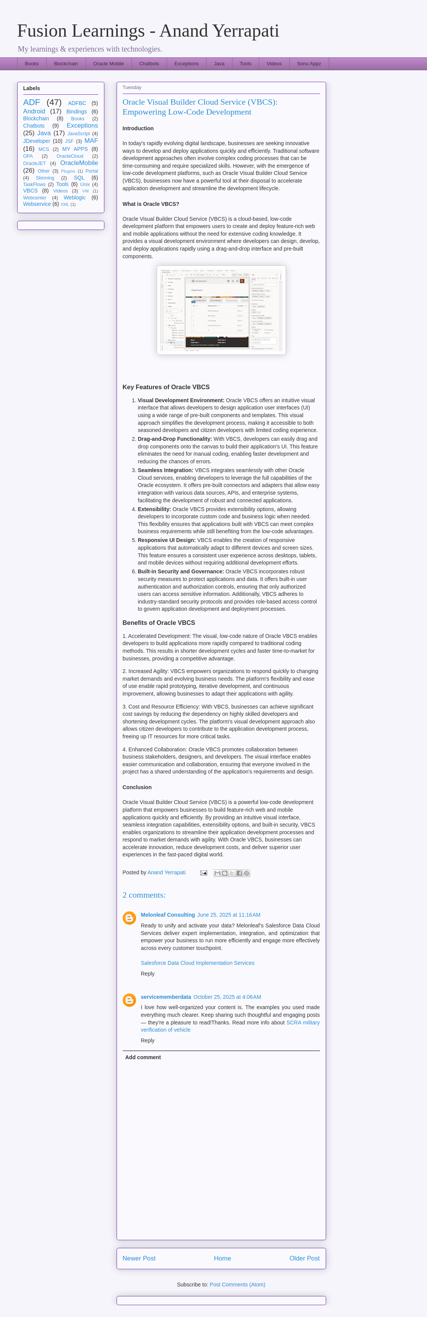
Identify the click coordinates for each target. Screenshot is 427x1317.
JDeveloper (36, 141)
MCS (44, 149)
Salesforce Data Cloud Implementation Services (198, 963)
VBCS (30, 191)
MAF (91, 140)
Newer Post (139, 1258)
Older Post (304, 1258)
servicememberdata (166, 997)
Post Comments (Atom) (237, 1284)
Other (44, 171)
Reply (148, 974)
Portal (92, 171)
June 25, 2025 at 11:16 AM (228, 915)
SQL (79, 178)
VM (85, 191)
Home (222, 1258)
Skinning (45, 178)
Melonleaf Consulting (168, 915)
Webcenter (35, 198)
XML (64, 204)
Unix (85, 184)
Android (34, 111)
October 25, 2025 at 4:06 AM (227, 997)
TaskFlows (34, 184)
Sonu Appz (309, 63)
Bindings (77, 111)
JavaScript (79, 133)
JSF (69, 141)
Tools (245, 63)
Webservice (37, 204)
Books (32, 63)
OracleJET (34, 163)
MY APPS (75, 149)
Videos (274, 63)
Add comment (143, 1057)
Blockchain (66, 63)
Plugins (68, 171)
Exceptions (186, 63)
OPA (28, 156)
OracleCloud (70, 156)
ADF (32, 102)
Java (219, 63)
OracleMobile (79, 163)
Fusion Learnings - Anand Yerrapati (148, 30)
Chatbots (149, 63)
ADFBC (77, 103)
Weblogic (75, 197)
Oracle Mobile (108, 63)
